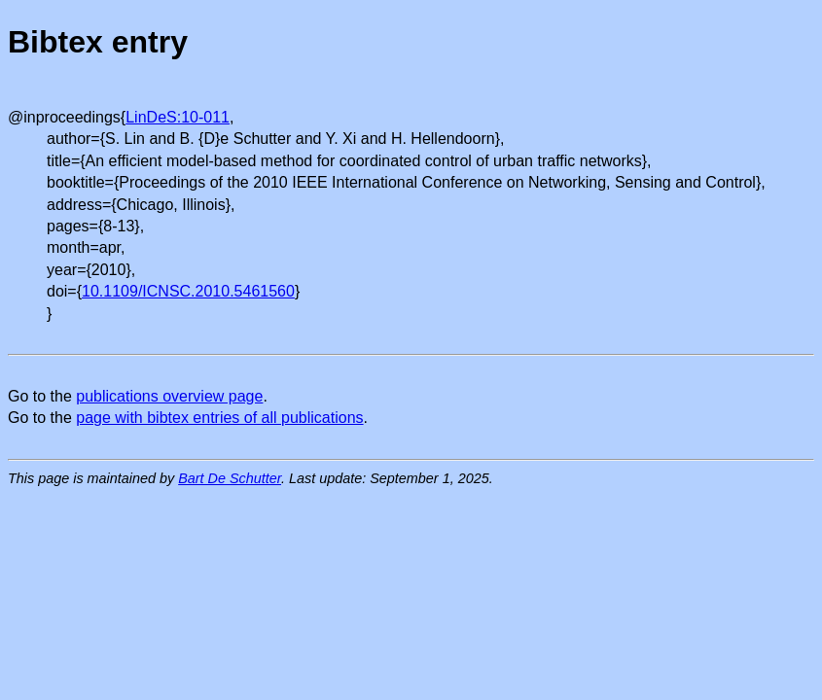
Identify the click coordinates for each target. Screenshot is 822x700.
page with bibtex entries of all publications (219, 417)
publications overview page (169, 396)
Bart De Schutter (229, 478)
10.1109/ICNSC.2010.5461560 (188, 291)
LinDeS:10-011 (177, 117)
